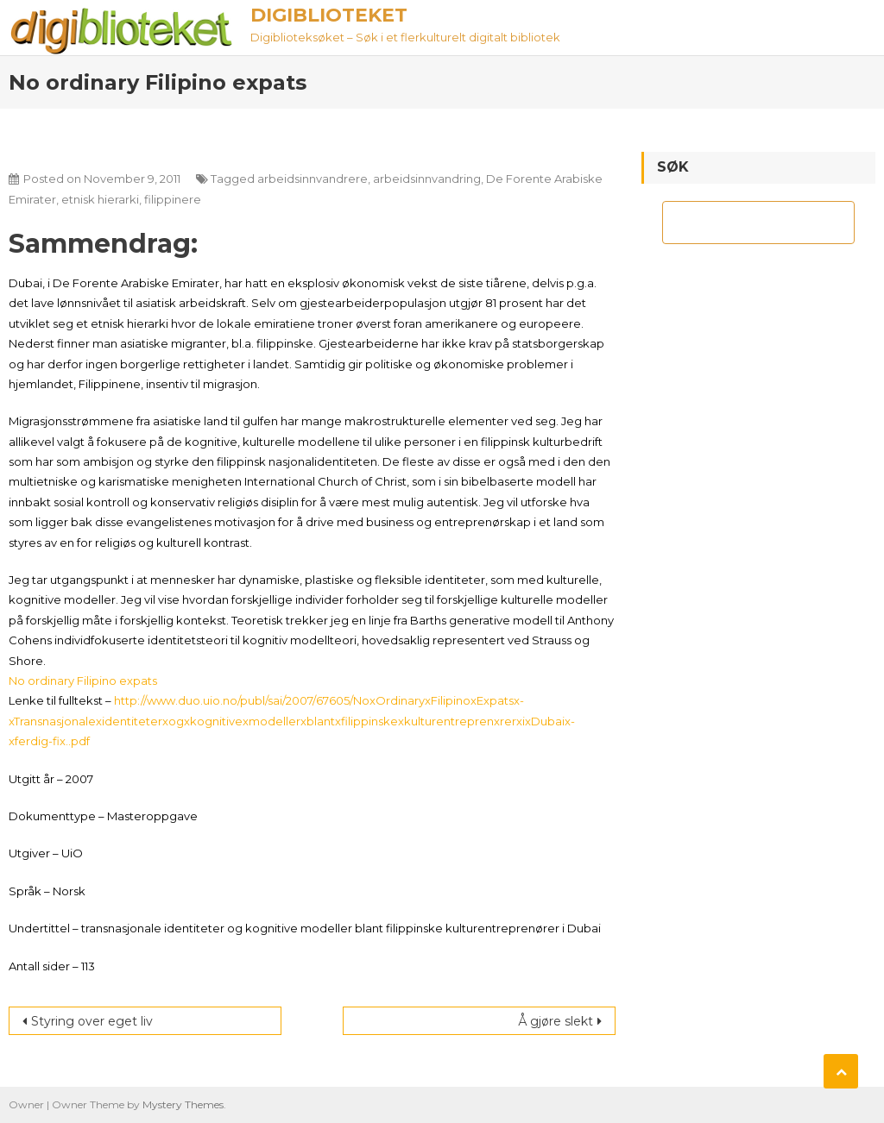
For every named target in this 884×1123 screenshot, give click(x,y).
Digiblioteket (328, 15)
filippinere (172, 199)
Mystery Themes (183, 1104)
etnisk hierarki (100, 199)
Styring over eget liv (92, 1021)
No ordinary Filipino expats (83, 680)
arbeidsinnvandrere (312, 178)
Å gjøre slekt (555, 1021)
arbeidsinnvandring (427, 178)
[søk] (743, 222)
